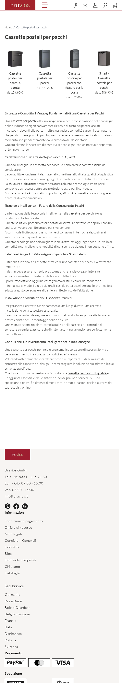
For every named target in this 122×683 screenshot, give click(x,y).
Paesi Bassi (13, 601)
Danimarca (13, 633)
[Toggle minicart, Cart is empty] (115, 5)
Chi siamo (12, 566)
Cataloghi (12, 573)
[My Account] (95, 5)
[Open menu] (45, 5)
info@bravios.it (16, 496)
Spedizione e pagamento (24, 521)
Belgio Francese (17, 614)
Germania (12, 594)
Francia (10, 620)
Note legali (13, 534)
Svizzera (11, 647)
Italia (9, 627)
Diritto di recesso (18, 527)
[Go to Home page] (20, 5)
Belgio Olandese (17, 607)
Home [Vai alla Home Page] (8, 27)
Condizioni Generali (20, 540)
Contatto (12, 547)
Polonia (10, 640)
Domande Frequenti (20, 560)
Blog (8, 553)
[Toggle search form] (105, 5)
